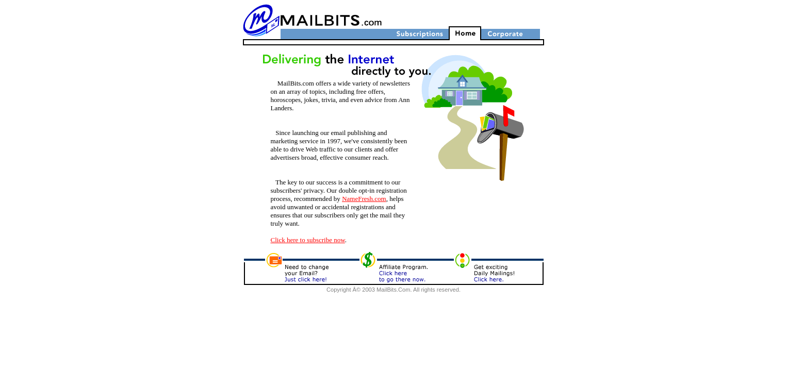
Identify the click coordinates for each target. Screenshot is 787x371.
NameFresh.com (364, 199)
